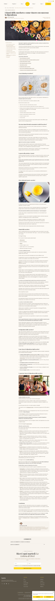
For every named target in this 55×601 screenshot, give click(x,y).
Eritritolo (20, 430)
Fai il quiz (48, 3)
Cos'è (24, 579)
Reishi (21, 496)
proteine (42, 156)
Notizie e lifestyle (11, 7)
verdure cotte (37, 362)
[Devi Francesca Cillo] (6, 18)
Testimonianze (25, 584)
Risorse (34, 3)
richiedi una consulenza (34, 517)
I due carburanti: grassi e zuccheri (25, 63)
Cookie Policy (39, 599)
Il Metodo (5, 3)
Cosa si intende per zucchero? (10, 44)
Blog (7, 7)
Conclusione (8, 57)
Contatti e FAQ (42, 584)
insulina (23, 275)
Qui (19, 461)
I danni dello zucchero (9, 50)
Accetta (38, 596)
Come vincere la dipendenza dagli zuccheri (11, 53)
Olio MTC (21, 491)
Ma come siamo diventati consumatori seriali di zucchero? (10, 46)
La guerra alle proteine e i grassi (10, 47)
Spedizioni (41, 579)
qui (35, 109)
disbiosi (21, 243)
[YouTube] (6, 584)
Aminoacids (22, 482)
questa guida (21, 172)
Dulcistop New (22, 468)
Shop (22, 3)
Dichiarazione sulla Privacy (45, 599)
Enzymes (21, 487)
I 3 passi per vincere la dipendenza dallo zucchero (11, 55)
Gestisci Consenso (28, 595)
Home (5, 7)
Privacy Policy (20, 565)
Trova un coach (25, 586)
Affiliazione (41, 586)
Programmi (14, 3)
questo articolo (29, 423)
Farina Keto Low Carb (35, 461)
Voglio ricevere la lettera (27, 568)
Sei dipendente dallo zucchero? (10, 51)
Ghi (20, 478)
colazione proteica (34, 354)
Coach (41, 3)
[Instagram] (4, 584)
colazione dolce (22, 358)
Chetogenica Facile (30, 407)
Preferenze (48, 596)
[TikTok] (8, 584)
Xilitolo (20, 436)
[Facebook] (2, 584)
